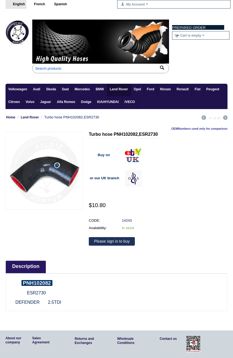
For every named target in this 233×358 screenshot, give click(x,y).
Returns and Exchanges (84, 341)
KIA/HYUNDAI (108, 102)
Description (25, 266)
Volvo (30, 102)
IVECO (130, 102)
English (16, 4)
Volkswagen (17, 89)
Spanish (57, 4)
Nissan (165, 89)
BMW (100, 89)
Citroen (14, 102)
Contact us (168, 339)
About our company (13, 340)
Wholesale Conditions (126, 341)
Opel (137, 89)
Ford (150, 89)
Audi (36, 89)
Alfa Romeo (66, 102)
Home (10, 117)
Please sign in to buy (112, 241)
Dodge (86, 102)
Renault (183, 89)
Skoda (51, 89)
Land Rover (119, 89)
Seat (65, 89)
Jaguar (45, 102)
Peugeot (212, 89)
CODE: (94, 220)
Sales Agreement (41, 340)
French (36, 4)
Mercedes (82, 89)
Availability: (98, 228)
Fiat (197, 89)
